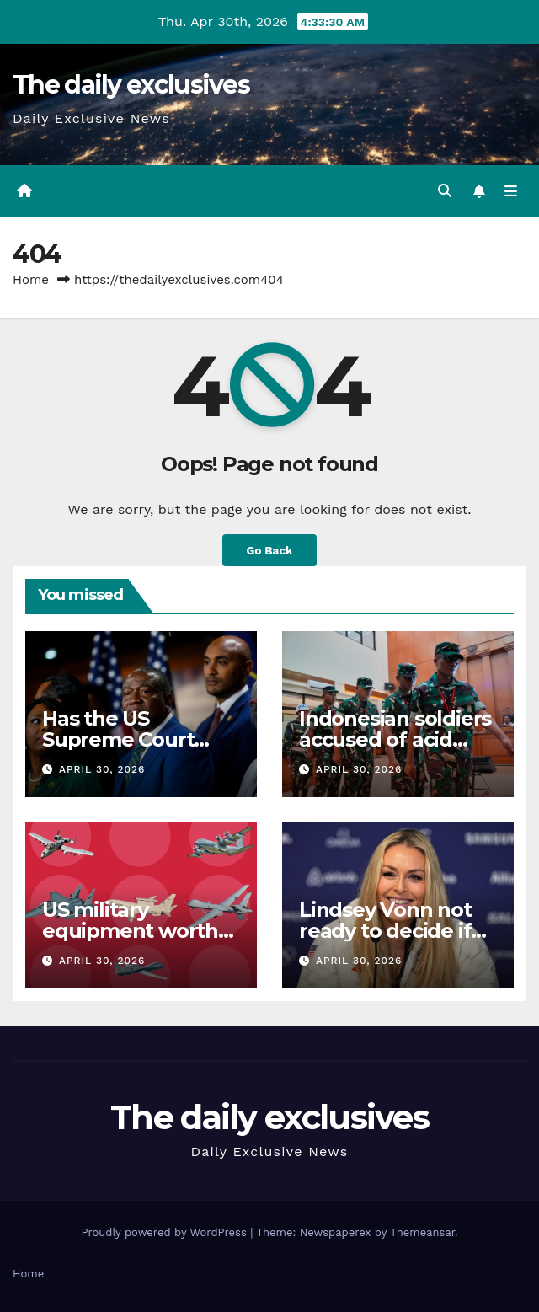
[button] (444, 191)
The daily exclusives (131, 84)
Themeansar (422, 1232)
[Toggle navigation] (510, 191)
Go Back (269, 550)
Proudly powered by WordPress (165, 1232)
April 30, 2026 (102, 769)
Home (31, 279)
